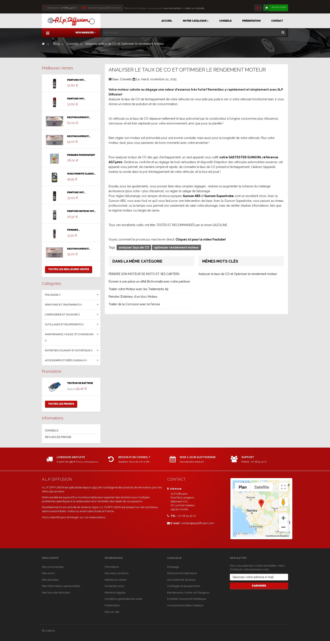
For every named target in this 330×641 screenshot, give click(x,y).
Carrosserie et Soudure (181, 579)
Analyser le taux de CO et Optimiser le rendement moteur (237, 274)
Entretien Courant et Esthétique (186, 598)
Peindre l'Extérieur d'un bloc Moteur (133, 296)
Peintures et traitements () (63, 304)
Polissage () (52, 294)
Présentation (112, 605)
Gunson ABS (192, 196)
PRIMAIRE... (73, 230)
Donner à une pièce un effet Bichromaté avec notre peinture (149, 281)
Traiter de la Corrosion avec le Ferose (134, 304)
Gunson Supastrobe (219, 196)
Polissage (173, 566)
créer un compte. (195, 8)
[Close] (329, 2)
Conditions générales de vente (123, 598)
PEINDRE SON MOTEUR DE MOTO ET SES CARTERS (144, 274)
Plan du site (112, 611)
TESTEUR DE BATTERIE (80, 383)
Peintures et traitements (182, 573)
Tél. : (172, 515)
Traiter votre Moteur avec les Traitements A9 (138, 289)
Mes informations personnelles (61, 586)
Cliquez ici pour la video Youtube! (201, 239)
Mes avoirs (48, 573)
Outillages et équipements (183, 586)
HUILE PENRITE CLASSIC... (81, 174)
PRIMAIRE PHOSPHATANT (81, 155)
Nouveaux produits (116, 573)
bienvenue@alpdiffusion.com (101, 7)
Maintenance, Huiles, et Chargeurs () (69, 337)
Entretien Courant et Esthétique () (68, 350)
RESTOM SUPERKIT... (78, 117)
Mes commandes (53, 566)
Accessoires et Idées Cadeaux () (66, 360)
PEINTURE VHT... (76, 80)
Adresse (174, 488)
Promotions (51, 371)
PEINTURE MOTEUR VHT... (81, 211)
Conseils (73, 43)
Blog (56, 43)
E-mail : (174, 523)
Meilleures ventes (57, 68)
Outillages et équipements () (64, 324)
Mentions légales (115, 592)
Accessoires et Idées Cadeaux (185, 605)
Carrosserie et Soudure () (62, 314)
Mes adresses (50, 579)
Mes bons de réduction (56, 592)
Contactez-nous (114, 586)
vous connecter (171, 8)
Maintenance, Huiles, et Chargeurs (188, 592)
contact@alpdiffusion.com (197, 523)
